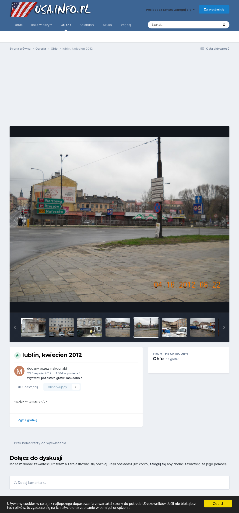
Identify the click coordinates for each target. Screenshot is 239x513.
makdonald (58, 368)
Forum (18, 25)
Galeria (65, 27)
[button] (15, 327)
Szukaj (107, 25)
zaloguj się (158, 464)
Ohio (158, 358)
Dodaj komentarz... (30, 483)
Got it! (218, 503)
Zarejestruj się (214, 9)
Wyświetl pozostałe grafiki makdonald (54, 378)
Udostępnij (28, 387)
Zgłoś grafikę (27, 420)
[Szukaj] (172, 24)
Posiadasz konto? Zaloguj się (170, 9)
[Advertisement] (119, 90)
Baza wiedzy (41, 25)
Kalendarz (87, 25)
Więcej (126, 25)
